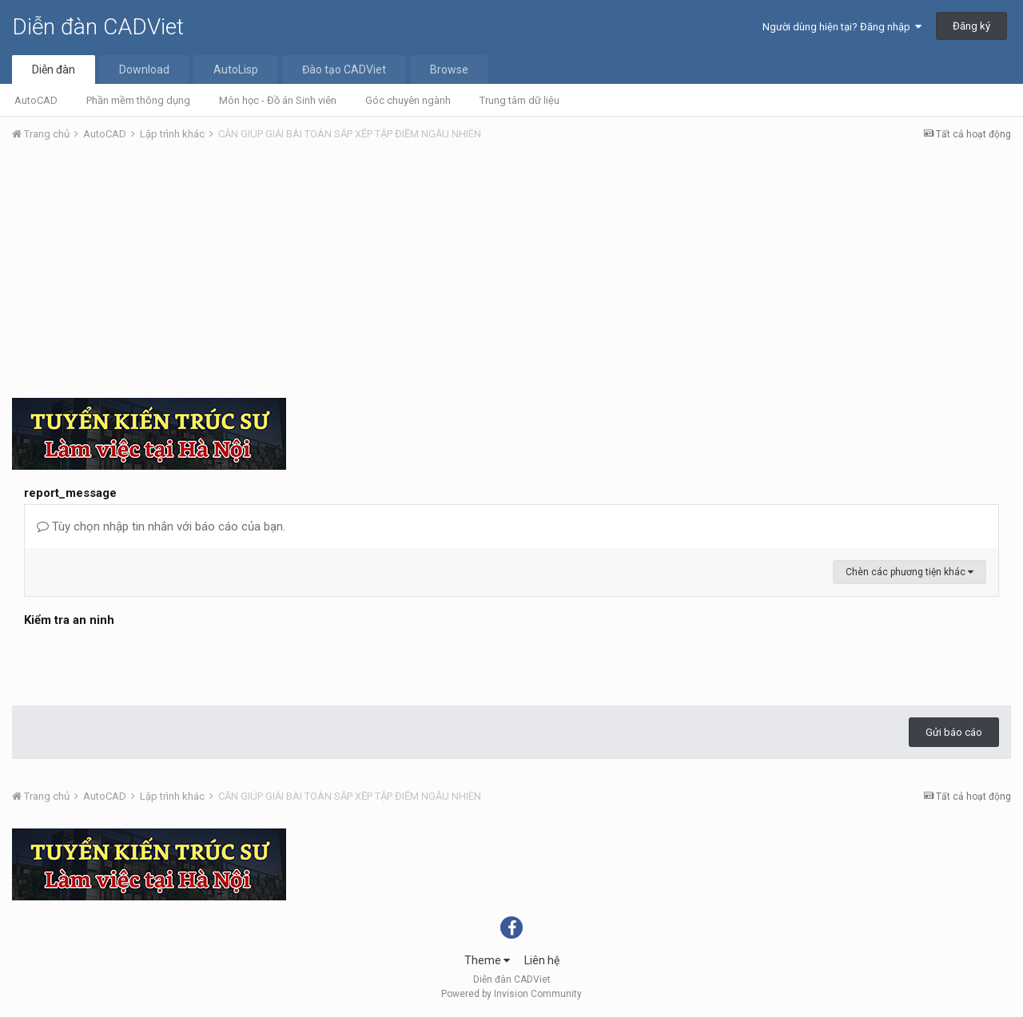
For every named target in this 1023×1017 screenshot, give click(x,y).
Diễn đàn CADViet (98, 27)
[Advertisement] (511, 274)
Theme (487, 960)
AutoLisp (235, 69)
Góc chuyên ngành (408, 100)
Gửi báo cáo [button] (953, 732)
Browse (449, 69)
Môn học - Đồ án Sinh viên (277, 100)
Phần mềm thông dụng (138, 100)
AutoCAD (36, 100)
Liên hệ (541, 960)
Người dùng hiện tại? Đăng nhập (841, 27)
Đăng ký (971, 26)
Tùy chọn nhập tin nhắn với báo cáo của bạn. (161, 526)
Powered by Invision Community (511, 993)
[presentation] (145, 662)
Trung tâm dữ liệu (519, 100)
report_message (70, 493)
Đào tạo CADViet (344, 69)
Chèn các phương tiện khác (909, 572)
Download (144, 69)
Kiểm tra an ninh (69, 620)
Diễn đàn (53, 69)
